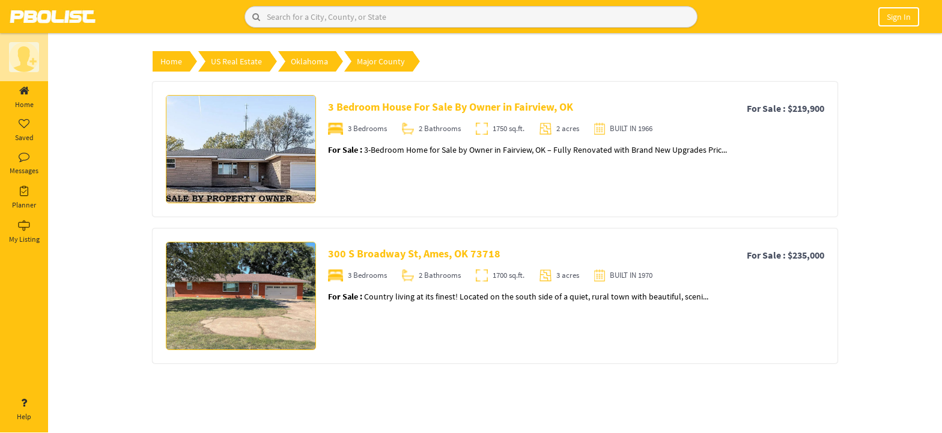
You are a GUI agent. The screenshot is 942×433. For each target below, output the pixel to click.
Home (24, 97)
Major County (381, 61)
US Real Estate (236, 61)
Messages (24, 163)
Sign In (899, 16)
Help (24, 409)
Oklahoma (309, 61)
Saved (24, 130)
